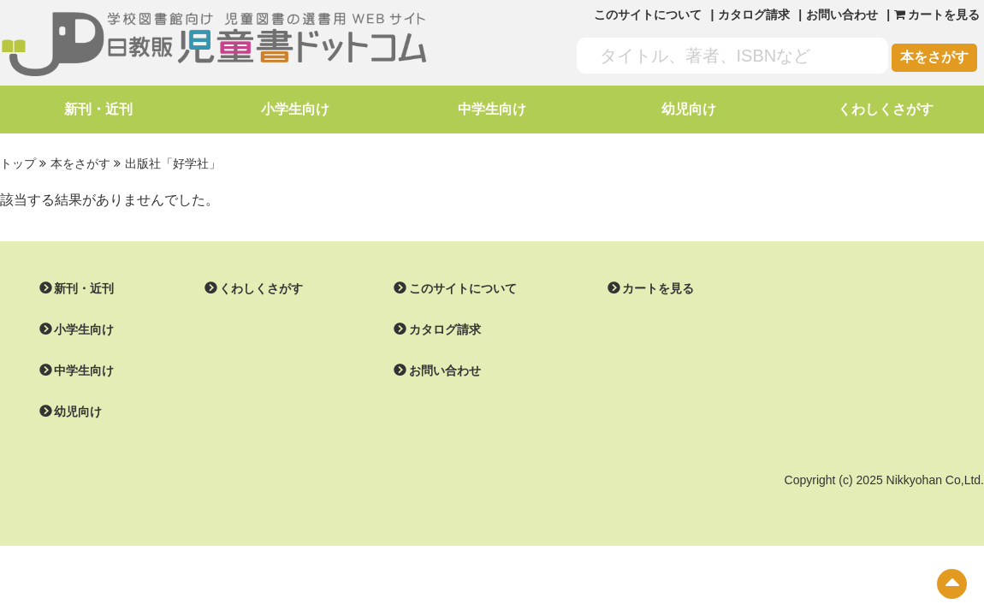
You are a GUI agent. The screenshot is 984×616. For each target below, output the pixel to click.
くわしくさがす (886, 109)
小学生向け (295, 109)
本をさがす (934, 57)
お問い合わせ (842, 14)
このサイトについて (648, 14)
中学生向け (492, 109)
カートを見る (658, 288)
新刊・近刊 (98, 109)
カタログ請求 (754, 14)
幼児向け (688, 109)
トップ (18, 163)
